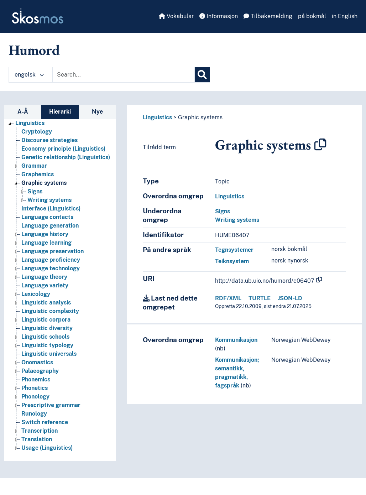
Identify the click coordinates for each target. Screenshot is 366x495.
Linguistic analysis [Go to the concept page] (46, 302)
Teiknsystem (232, 261)
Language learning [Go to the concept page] (46, 242)
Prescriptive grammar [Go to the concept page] (50, 405)
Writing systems (237, 220)
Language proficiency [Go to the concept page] (50, 259)
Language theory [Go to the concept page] (44, 276)
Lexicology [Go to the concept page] (35, 294)
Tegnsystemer (234, 249)
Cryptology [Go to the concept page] (36, 131)
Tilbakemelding (268, 16)
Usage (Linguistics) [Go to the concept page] (47, 447)
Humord (34, 50)
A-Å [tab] (22, 111)
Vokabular (176, 16)
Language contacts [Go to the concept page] (47, 217)
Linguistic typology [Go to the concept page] (47, 345)
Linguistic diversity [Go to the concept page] (47, 328)
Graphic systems (200, 117)
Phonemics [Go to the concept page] (35, 379)
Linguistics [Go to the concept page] (30, 123)
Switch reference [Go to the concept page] (44, 422)
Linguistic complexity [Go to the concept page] (50, 311)
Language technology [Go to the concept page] (50, 268)
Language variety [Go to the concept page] (44, 285)
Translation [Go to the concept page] (36, 439)
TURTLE (260, 298)
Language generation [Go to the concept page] (50, 225)
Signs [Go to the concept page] (34, 191)
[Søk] (202, 75)
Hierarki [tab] (60, 111)
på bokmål (312, 16)
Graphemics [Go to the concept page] (37, 174)
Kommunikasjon (236, 340)
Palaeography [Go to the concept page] (40, 371)
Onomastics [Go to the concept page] (37, 362)
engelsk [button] (29, 74)
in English (344, 16)
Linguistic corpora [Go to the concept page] (45, 319)
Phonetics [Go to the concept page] (34, 388)
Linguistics (157, 117)
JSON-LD (290, 298)
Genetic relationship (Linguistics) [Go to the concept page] (65, 157)
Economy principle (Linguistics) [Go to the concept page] (63, 148)
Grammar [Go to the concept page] (34, 165)
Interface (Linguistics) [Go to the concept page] (50, 208)
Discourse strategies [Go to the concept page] (49, 140)
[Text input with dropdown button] (123, 75)
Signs (222, 211)
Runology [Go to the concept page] (34, 413)
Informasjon (218, 16)
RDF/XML (228, 298)
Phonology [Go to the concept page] (35, 396)
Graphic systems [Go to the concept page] (44, 182)
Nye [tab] (97, 111)
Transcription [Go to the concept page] (39, 430)
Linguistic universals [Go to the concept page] (49, 353)
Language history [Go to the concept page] (44, 234)
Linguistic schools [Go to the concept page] (45, 336)
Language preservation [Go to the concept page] (52, 251)
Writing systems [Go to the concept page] (49, 200)
